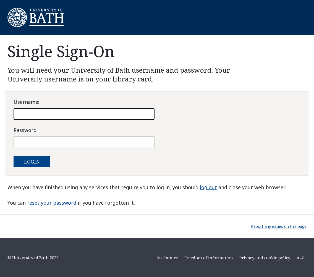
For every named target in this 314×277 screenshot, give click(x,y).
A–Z (300, 257)
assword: (26, 130)
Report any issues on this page (279, 226)
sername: (26, 101)
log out (208, 187)
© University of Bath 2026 (33, 257)
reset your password (51, 202)
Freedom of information (208, 257)
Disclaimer (167, 257)
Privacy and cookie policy (264, 257)
